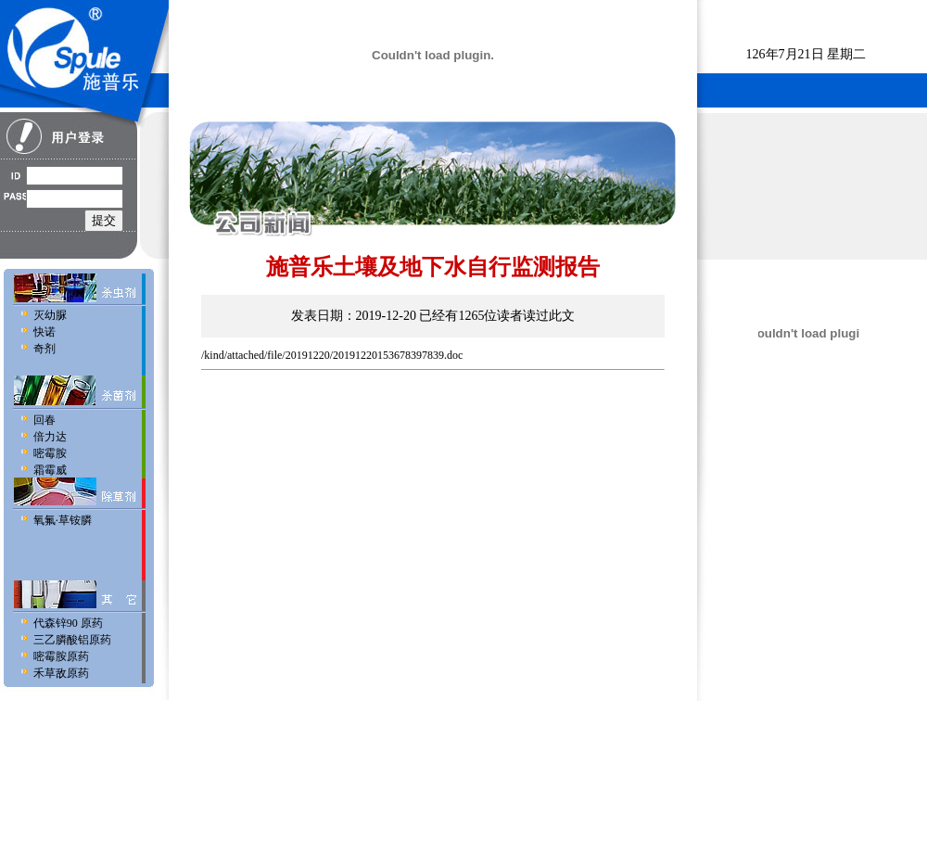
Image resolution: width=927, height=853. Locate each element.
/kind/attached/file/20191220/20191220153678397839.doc (332, 355)
